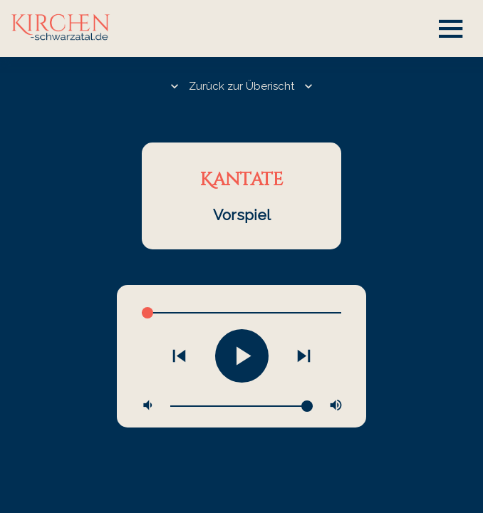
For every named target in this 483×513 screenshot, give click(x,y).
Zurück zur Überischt (241, 86)
